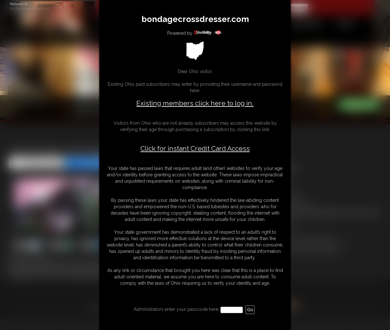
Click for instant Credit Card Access (195, 148)
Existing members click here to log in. (195, 103)
